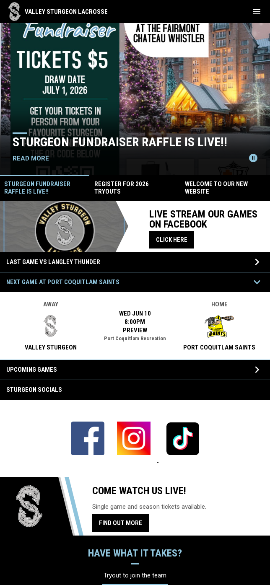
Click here (175, 239)
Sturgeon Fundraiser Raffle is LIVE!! (120, 142)
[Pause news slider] (253, 158)
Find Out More (120, 523)
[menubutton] (257, 12)
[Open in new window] (88, 459)
